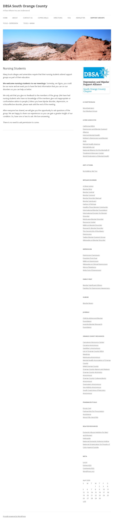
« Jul (84, 501)
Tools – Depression (10, 23)
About (15, 18)
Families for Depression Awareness (96, 288)
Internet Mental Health (91, 135)
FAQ (69, 18)
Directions (58, 18)
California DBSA (89, 126)
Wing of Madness (89, 267)
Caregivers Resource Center (93, 342)
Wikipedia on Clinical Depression (95, 264)
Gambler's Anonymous (91, 348)
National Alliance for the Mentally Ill (96, 150)
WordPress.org (88, 471)
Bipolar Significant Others (92, 285)
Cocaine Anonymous (90, 345)
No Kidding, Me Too (90, 171)
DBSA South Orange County (25, 6)
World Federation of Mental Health (96, 156)
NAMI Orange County (91, 366)
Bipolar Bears (88, 303)
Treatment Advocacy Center (93, 153)
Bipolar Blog (87, 189)
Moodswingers (88, 108)
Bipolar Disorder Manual (92, 198)
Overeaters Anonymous (92, 384)
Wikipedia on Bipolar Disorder (94, 240)
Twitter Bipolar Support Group (94, 237)
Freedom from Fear (90, 258)
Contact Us (27, 18)
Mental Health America (91, 144)
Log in (85, 462)
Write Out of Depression (92, 270)
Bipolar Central (88, 192)
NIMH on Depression (90, 261)
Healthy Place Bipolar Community (95, 207)
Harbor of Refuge (89, 204)
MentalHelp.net (88, 147)
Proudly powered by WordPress (14, 516)
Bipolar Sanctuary (89, 201)
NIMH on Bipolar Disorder (92, 225)
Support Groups (97, 18)
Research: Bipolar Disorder (93, 228)
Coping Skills (43, 18)
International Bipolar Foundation (95, 210)
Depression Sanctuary (91, 255)
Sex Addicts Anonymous (92, 387)
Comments (88, 468)
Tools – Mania (29, 23)
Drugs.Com (87, 408)
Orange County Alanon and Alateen (96, 369)
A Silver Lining (88, 186)
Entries (87, 465)
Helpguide (87, 438)
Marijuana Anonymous (91, 357)
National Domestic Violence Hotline (96, 441)
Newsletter (80, 18)
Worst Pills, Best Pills (90, 417)
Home (5, 18)
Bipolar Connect (89, 195)
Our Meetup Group (90, 111)
